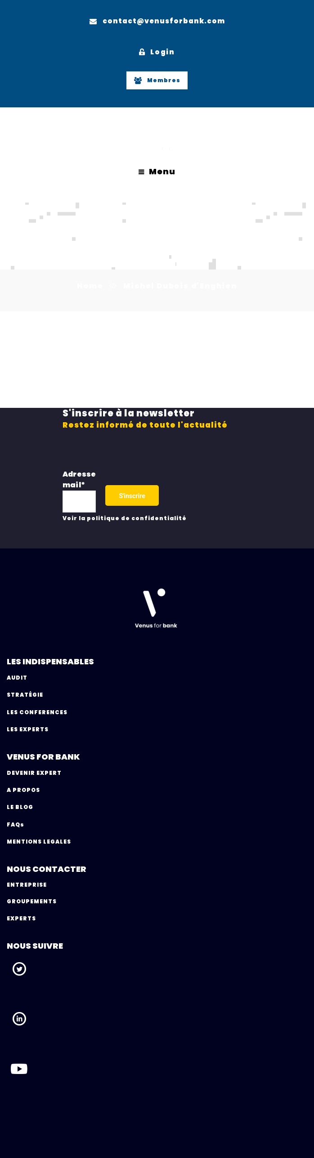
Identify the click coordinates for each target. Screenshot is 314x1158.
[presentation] (227, 493)
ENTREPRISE (27, 884)
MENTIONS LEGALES (39, 841)
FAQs (15, 824)
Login (157, 52)
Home (90, 286)
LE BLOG (20, 807)
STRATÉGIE (25, 694)
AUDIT (17, 677)
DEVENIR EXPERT (34, 773)
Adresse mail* (79, 479)
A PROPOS (23, 790)
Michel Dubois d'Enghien (180, 286)
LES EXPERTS (28, 729)
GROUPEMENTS (32, 901)
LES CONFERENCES (37, 712)
